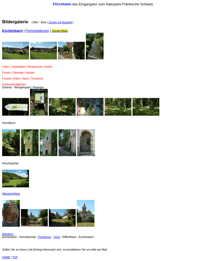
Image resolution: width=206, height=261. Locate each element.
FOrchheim (62, 4)
